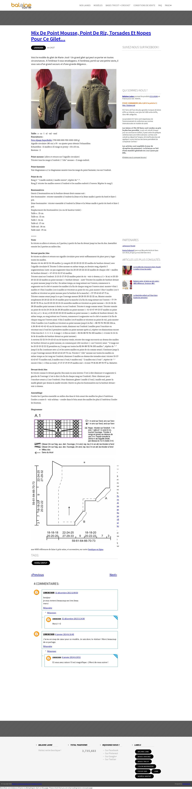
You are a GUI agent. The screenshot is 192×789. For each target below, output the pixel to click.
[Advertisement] (96, 18)
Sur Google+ (111, 756)
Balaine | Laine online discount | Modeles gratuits (27, 784)
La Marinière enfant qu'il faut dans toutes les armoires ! (145, 296)
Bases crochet (144, 756)
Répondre (47, 608)
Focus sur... (143, 771)
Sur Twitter (110, 759)
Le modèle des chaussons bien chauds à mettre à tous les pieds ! (147, 268)
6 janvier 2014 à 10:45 (64, 634)
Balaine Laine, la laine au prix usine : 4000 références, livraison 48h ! (146, 282)
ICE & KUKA (154, 96)
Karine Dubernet (128, 250)
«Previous (37, 575)
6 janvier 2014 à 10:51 (71, 657)
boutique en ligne (95, 549)
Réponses (51, 612)
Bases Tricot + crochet (118, 5)
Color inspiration (145, 766)
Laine (156, 771)
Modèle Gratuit (40, 563)
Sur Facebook (111, 750)
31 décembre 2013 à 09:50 (66, 592)
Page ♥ (168, 5)
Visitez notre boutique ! (49, 750)
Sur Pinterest (111, 753)
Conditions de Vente (144, 5)
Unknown (38, 47)
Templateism (186, 784)
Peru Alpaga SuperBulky (41, 140)
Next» (113, 575)
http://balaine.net (128, 105)
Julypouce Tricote (128, 246)
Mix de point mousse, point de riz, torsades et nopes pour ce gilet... (91, 36)
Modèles (98, 5)
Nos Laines (85, 5)
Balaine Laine (143, 751)
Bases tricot (143, 761)
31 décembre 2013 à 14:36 (73, 618)
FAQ (160, 5)
